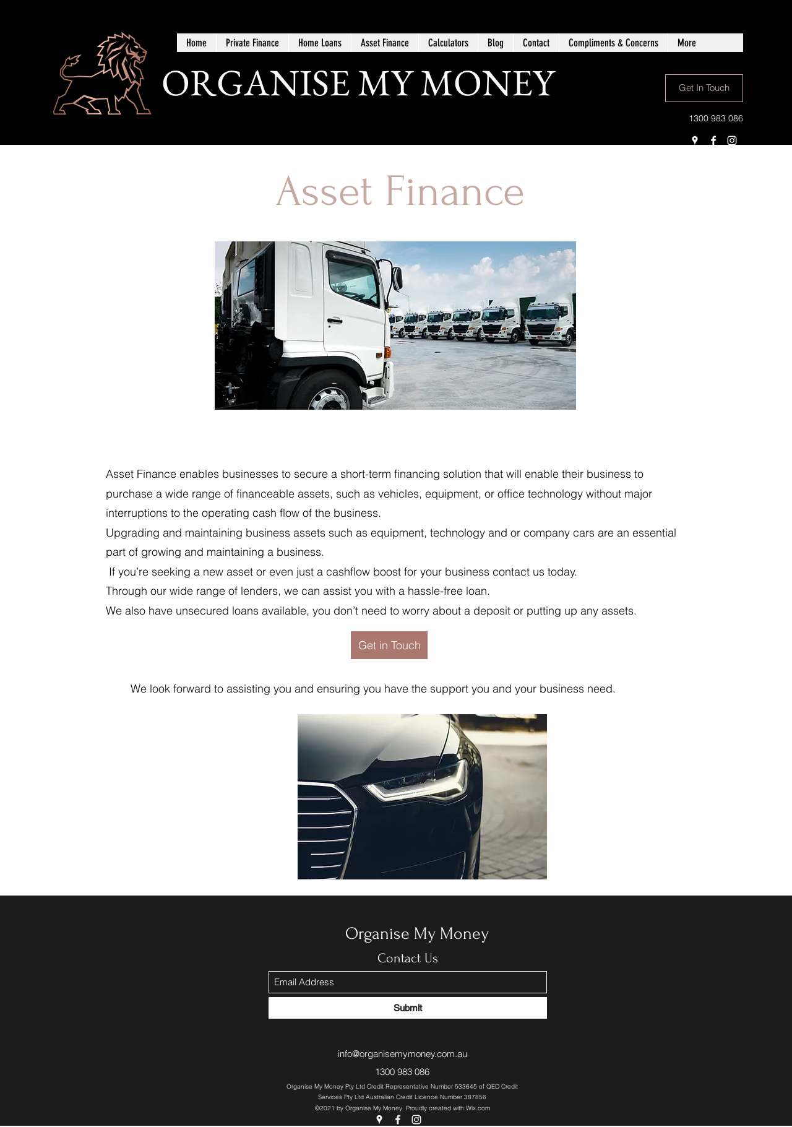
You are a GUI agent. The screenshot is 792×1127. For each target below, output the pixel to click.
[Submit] (408, 1008)
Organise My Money (417, 933)
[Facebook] (713, 140)
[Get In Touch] (704, 88)
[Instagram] (732, 140)
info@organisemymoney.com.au (402, 1054)
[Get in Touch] (389, 645)
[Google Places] (695, 140)
